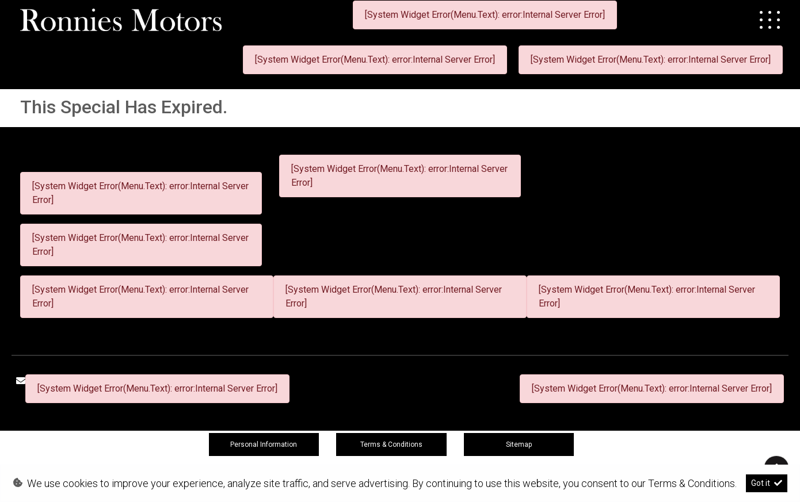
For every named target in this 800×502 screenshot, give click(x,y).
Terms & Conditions (391, 444)
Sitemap (519, 444)
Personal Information (263, 444)
